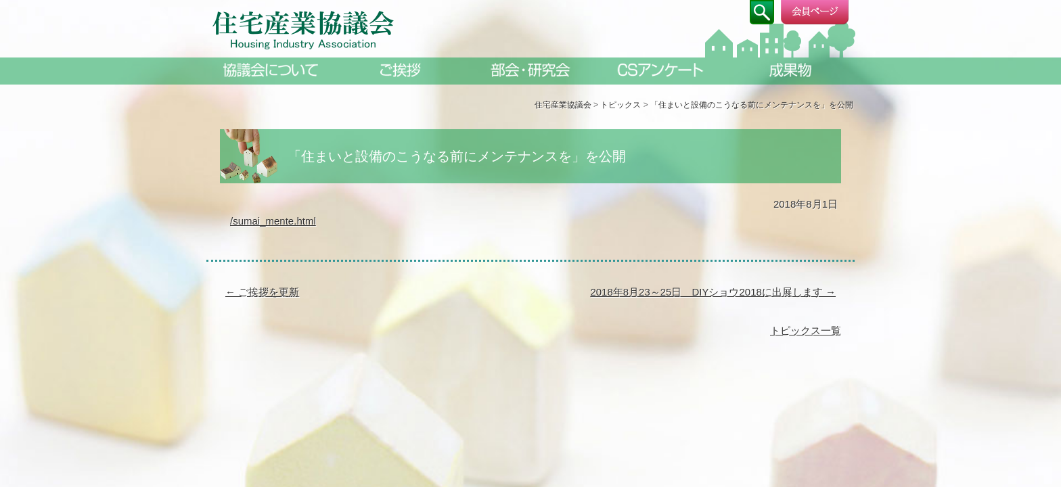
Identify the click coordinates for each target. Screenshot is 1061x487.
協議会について (271, 70)
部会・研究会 (530, 70)
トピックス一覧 (805, 330)
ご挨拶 (401, 70)
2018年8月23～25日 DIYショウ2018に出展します (713, 292)
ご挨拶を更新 (262, 292)
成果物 (790, 70)
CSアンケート (660, 70)
